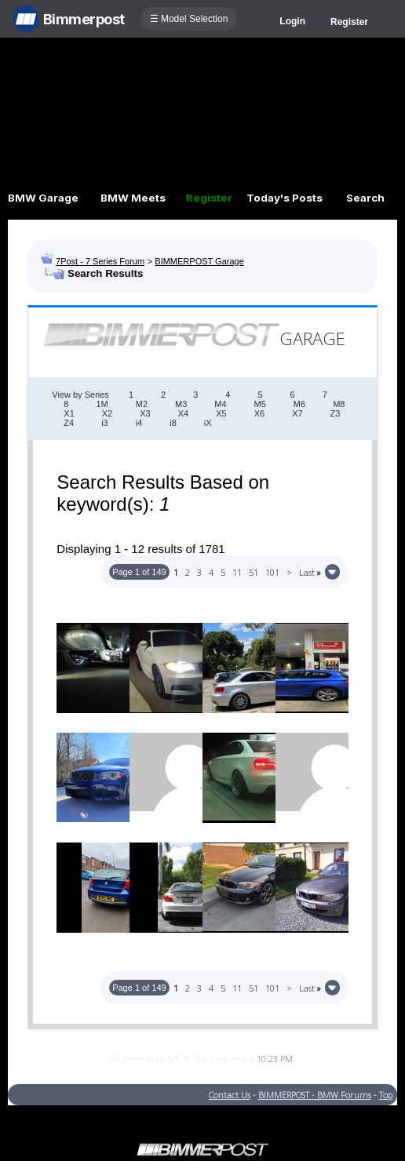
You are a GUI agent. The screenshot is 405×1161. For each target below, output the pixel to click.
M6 (299, 404)
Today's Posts (284, 197)
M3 (181, 404)
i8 (173, 423)
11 (237, 572)
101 (272, 572)
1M (102, 404)
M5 (260, 404)
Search (365, 197)
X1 (69, 413)
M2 (142, 404)
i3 (104, 423)
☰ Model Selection (189, 18)
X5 (221, 413)
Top (385, 1095)
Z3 (335, 413)
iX (208, 423)
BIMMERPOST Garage (199, 261)
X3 (145, 413)
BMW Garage (43, 197)
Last (310, 572)
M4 (220, 404)
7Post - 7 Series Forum (100, 261)
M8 (339, 404)
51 (253, 572)
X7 (297, 413)
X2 (107, 413)
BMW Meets (133, 197)
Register (349, 21)
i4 (139, 423)
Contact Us (229, 1095)
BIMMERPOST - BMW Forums (314, 1095)
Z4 (69, 423)
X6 (259, 413)
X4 (183, 413)
